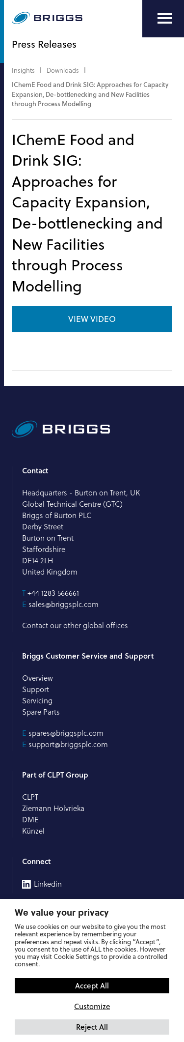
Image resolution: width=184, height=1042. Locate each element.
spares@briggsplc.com (66, 733)
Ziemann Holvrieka (53, 808)
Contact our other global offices (75, 625)
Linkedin (48, 884)
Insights (23, 70)
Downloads (63, 70)
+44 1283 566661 (53, 593)
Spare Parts (41, 712)
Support (35, 689)
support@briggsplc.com (68, 744)
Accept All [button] (92, 985)
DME (30, 819)
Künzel (33, 831)
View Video (92, 319)
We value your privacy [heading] (62, 912)
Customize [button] (92, 1006)
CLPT (30, 797)
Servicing (37, 700)
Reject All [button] (92, 1026)
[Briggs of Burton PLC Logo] (47, 19)
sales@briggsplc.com (63, 604)
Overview (37, 678)
